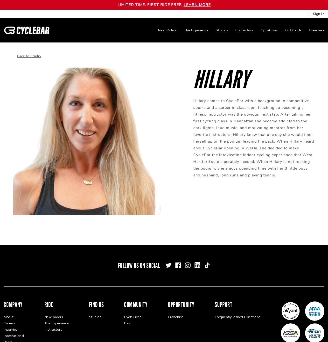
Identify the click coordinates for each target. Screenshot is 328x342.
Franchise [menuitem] (317, 30)
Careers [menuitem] (10, 317)
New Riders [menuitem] (167, 30)
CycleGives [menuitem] (269, 30)
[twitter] (168, 260)
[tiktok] (207, 260)
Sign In (319, 14)
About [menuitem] (9, 311)
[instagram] (188, 260)
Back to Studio (29, 50)
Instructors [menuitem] (244, 30)
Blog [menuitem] (127, 317)
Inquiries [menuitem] (11, 324)
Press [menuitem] (8, 336)
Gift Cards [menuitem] (293, 30)
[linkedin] (197, 260)
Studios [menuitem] (222, 30)
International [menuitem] (14, 330)
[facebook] (178, 260)
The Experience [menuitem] (196, 30)
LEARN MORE (197, 4)
